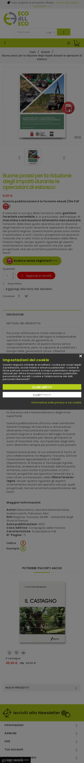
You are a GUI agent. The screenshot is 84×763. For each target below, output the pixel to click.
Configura (42, 394)
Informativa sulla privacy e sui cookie (56, 402)
